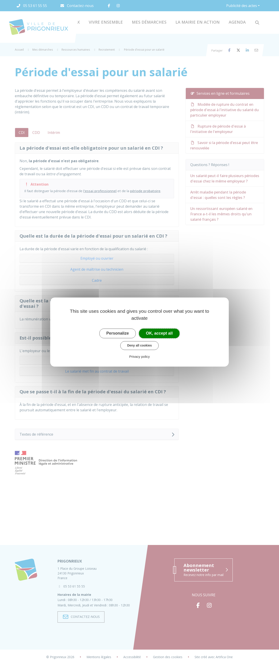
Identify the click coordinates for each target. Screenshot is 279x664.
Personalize (117, 333)
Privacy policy (139, 356)
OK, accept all (159, 333)
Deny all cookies (139, 345)
